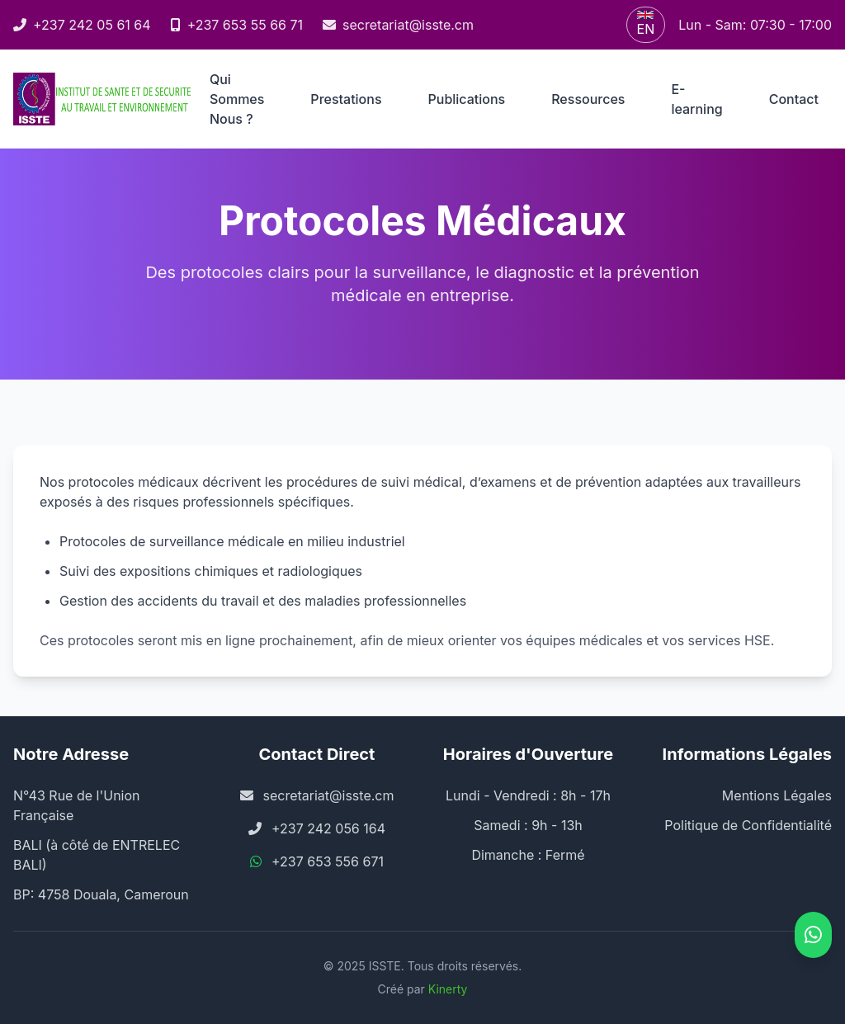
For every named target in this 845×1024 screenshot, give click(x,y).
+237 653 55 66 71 (237, 25)
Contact (794, 99)
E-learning (696, 99)
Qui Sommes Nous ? (237, 99)
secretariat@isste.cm (398, 25)
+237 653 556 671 (327, 861)
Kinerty (448, 989)
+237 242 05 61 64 (82, 25)
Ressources (588, 99)
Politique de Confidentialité (748, 825)
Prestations (345, 99)
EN (646, 24)
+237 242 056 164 (328, 828)
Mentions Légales (777, 795)
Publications (467, 99)
